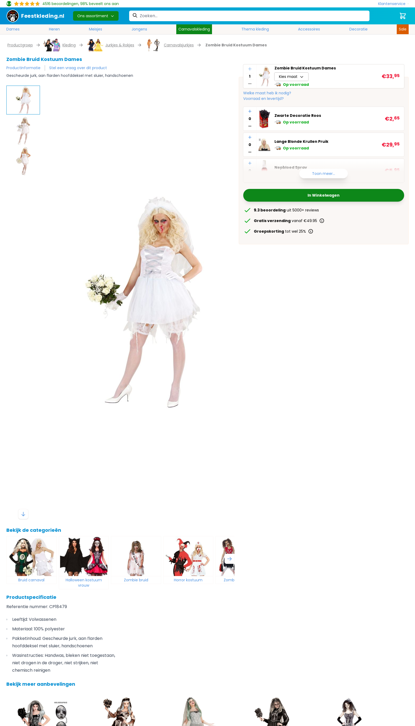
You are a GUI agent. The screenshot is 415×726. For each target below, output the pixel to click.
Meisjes (95, 29)
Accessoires (309, 29)
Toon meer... (323, 173)
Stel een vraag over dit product (78, 67)
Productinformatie (23, 67)
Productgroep (20, 45)
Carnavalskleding (194, 29)
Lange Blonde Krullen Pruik (301, 141)
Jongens (139, 29)
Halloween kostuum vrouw (84, 582)
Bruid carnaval (31, 580)
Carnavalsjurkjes (179, 45)
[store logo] (35, 16)
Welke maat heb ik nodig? (267, 93)
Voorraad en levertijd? (263, 98)
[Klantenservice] (393, 4)
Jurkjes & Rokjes (119, 45)
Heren (54, 29)
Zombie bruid (136, 580)
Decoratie (358, 29)
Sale (403, 29)
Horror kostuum (188, 580)
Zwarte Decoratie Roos (297, 115)
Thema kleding (255, 29)
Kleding (69, 45)
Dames (13, 29)
